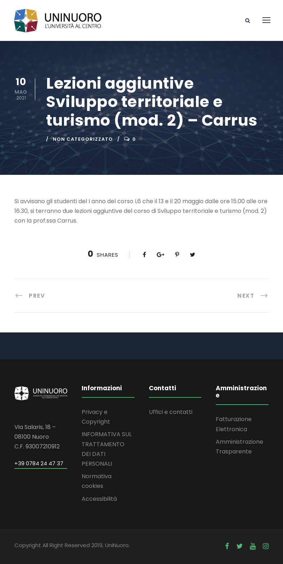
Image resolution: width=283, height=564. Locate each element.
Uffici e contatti (170, 412)
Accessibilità (99, 499)
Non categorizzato (83, 139)
